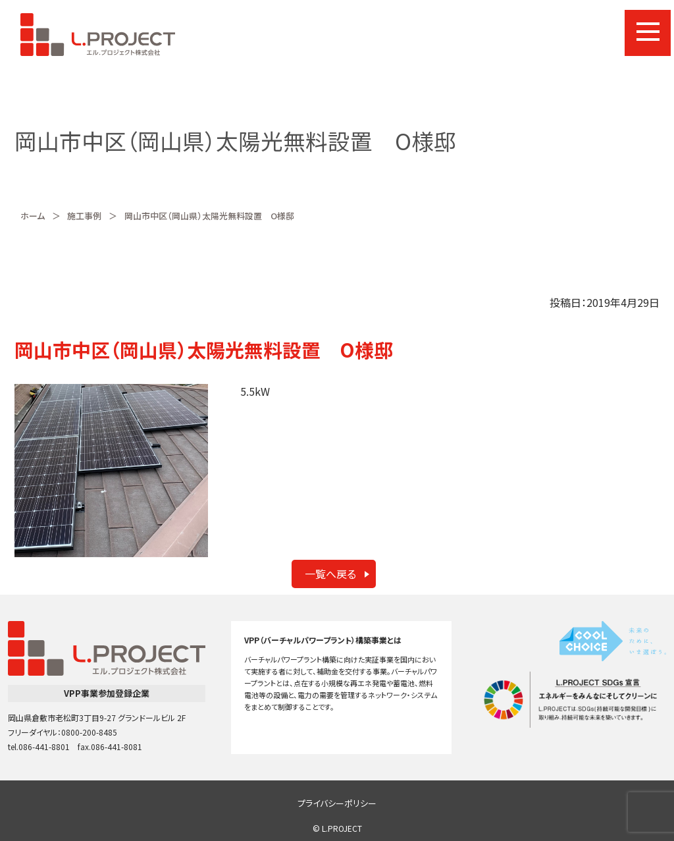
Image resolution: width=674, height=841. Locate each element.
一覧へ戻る (330, 574)
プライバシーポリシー (337, 803)
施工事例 (84, 215)
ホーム (32, 215)
